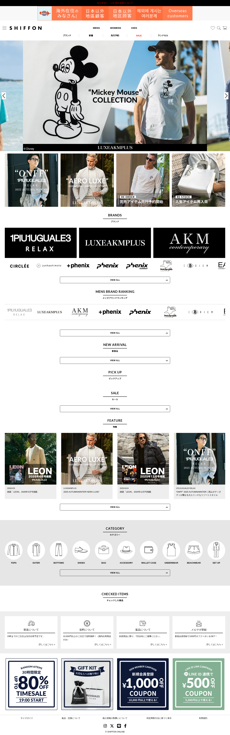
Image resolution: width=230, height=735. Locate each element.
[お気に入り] (213, 28)
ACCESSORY (126, 563)
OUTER (36, 563)
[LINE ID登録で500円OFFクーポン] (198, 684)
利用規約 (203, 718)
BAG (103, 563)
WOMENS (115, 28)
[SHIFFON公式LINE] (119, 726)
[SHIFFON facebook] (125, 726)
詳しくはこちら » (47, 644)
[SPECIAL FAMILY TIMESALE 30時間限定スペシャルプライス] (31, 684)
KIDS (134, 28)
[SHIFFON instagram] (105, 726)
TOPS (13, 563)
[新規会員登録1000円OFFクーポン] (143, 684)
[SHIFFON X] (112, 726)
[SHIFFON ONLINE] (26, 28)
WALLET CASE (148, 563)
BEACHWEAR (194, 563)
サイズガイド (27, 718)
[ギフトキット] (87, 684)
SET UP (216, 563)
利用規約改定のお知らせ (115, 3)
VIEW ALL (115, 360)
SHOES (81, 563)
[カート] (225, 28)
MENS (96, 28)
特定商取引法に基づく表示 (159, 718)
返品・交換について (71, 718)
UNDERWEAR (171, 563)
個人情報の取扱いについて (115, 718)
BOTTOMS (59, 563)
